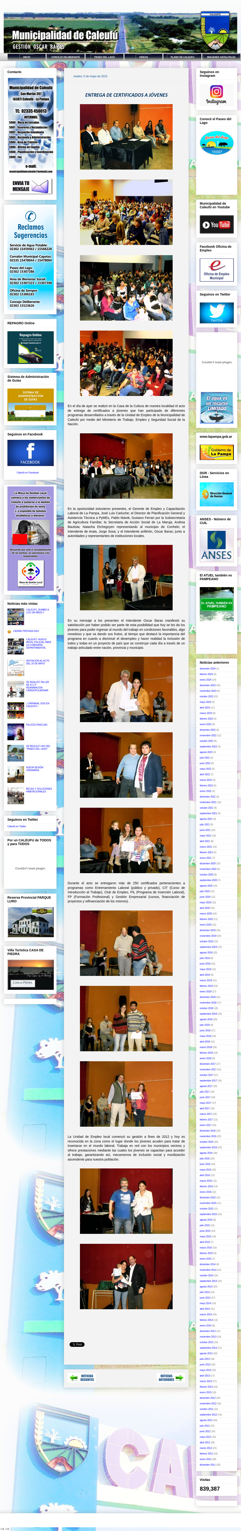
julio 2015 (205, 1225)
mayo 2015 (205, 1236)
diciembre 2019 (208, 930)
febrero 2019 (206, 986)
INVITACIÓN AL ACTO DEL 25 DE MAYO (37, 662)
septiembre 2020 (208, 880)
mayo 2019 (205, 969)
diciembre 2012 (208, 1398)
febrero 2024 (206, 674)
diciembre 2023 (208, 685)
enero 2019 (206, 991)
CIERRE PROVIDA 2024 (26, 631)
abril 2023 (205, 707)
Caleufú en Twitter (16, 826)
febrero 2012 (206, 1453)
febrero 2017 (206, 1119)
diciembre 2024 (208, 668)
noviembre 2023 (208, 691)
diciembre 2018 (208, 997)
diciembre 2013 (208, 1331)
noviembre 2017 (208, 1069)
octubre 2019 (206, 941)
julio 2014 (205, 1292)
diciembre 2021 (208, 796)
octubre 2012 (206, 1409)
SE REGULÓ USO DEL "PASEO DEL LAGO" (38, 747)
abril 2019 (205, 975)
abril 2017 (205, 1108)
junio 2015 (205, 1231)
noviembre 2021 (208, 802)
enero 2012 (206, 1459)
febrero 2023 (206, 718)
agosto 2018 (206, 1019)
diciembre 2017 (208, 1064)
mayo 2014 (205, 1303)
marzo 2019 (206, 980)
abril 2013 (205, 1375)
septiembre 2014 (208, 1281)
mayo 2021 (205, 835)
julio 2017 (205, 1091)
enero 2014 (206, 1325)
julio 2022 (205, 757)
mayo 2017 (205, 1103)
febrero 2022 (206, 785)
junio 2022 (205, 763)
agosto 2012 (206, 1420)
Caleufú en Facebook (28, 472)
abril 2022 (205, 774)
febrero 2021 (206, 852)
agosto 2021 (206, 819)
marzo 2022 (206, 780)
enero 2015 (206, 1259)
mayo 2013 (205, 1370)
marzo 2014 (206, 1314)
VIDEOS (143, 57)
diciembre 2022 (208, 730)
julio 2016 (205, 1158)
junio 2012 (205, 1431)
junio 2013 (205, 1364)
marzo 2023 (206, 713)
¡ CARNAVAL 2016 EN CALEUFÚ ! (37, 705)
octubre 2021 (206, 808)
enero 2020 (206, 924)
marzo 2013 (206, 1381)
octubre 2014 (206, 1275)
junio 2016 (205, 1164)
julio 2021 (205, 824)
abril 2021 (205, 841)
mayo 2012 (205, 1437)
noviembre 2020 (208, 869)
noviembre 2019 (208, 936)
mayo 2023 (205, 702)
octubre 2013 (206, 1342)
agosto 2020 (206, 886)
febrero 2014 (206, 1320)
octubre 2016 (206, 1142)
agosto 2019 (206, 952)
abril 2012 (205, 1442)
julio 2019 (205, 958)
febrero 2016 (206, 1186)
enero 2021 (206, 858)
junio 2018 (205, 1030)
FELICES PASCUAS (37, 725)
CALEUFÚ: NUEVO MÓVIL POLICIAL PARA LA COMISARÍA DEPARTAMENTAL (38, 643)
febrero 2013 (206, 1387)
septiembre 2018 (208, 1014)
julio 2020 (205, 891)
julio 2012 (205, 1426)
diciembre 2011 (208, 1464)
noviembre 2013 (208, 1336)
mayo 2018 (205, 1036)
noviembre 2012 (208, 1403)
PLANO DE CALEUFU (182, 57)
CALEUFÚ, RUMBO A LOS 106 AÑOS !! (37, 611)
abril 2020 (205, 908)
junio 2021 (205, 830)
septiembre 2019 (208, 947)
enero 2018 (206, 1058)
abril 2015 (205, 1242)
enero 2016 (206, 1192)
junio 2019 (205, 963)
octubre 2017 (206, 1075)
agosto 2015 (206, 1220)
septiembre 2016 (208, 1147)
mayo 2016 (205, 1169)
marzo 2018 (206, 1047)
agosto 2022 (206, 752)
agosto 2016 (206, 1153)
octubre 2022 (206, 741)
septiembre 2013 (208, 1348)
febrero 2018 (206, 1053)
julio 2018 (205, 1025)
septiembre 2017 (208, 1080)
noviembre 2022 (208, 735)
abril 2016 (205, 1175)
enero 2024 (206, 680)
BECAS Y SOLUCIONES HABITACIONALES (39, 790)
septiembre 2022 (208, 746)
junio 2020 (205, 897)
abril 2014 (205, 1309)
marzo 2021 (206, 847)
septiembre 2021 (208, 813)
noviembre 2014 (208, 1270)
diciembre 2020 (208, 863)
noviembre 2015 (208, 1203)
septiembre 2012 (208, 1414)
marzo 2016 (206, 1181)
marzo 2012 (206, 1448)
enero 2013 (206, 1392)
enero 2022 (206, 791)
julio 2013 (205, 1359)
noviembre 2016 (208, 1136)
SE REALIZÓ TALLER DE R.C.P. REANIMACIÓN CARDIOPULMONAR (37, 686)
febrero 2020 (206, 919)
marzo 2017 (206, 1114)
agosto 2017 (206, 1086)
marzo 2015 (206, 1247)
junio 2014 (205, 1297)
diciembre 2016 (208, 1130)
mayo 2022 (205, 769)
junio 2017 (205, 1097)
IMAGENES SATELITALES (221, 57)
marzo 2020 (206, 913)
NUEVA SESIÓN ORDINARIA (34, 769)
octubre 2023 (206, 696)
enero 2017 (206, 1125)
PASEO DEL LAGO (104, 57)
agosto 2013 (206, 1353)
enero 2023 (206, 724)
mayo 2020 (205, 902)
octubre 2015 (206, 1208)
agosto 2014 (206, 1286)
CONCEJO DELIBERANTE (65, 57)
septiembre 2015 (208, 1214)
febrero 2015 (206, 1253)
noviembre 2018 (208, 1002)
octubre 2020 (206, 874)
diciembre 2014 (208, 1264)
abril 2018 (205, 1041)
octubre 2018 (206, 1008)
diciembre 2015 (208, 1197)
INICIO (26, 57)
